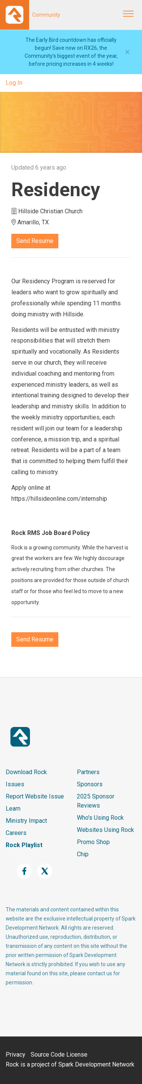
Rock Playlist (24, 845)
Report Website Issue (35, 796)
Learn (13, 808)
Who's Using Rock (100, 817)
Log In (14, 82)
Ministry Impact (26, 820)
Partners (88, 772)
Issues (15, 784)
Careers (16, 832)
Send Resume (34, 240)
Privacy (15, 1054)
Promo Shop (93, 842)
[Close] (127, 52)
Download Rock (26, 772)
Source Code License (59, 1054)
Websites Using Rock (105, 829)
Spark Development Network (96, 1064)
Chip (83, 854)
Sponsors (90, 784)
